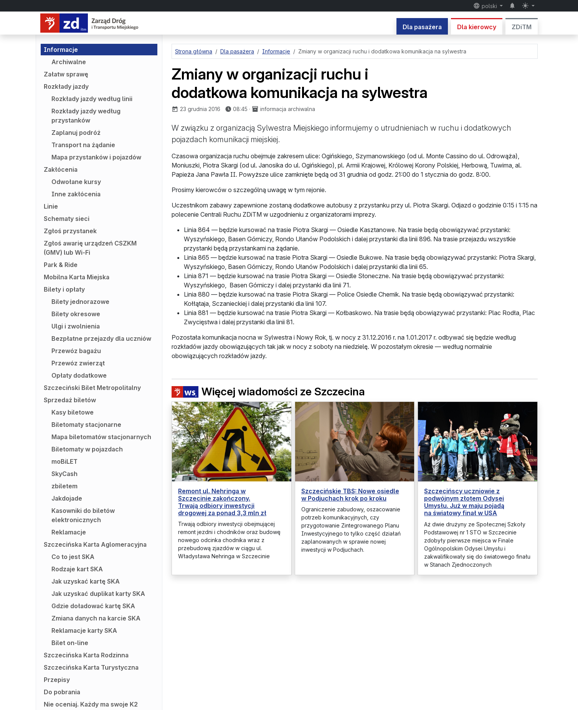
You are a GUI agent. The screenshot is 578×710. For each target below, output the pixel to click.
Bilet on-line (69, 643)
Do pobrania (62, 692)
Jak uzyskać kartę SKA (85, 581)
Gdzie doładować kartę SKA (93, 606)
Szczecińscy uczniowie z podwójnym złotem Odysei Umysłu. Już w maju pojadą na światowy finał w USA (464, 502)
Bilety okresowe (75, 314)
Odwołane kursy (76, 182)
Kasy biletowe (72, 412)
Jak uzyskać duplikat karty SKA (98, 593)
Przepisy (57, 679)
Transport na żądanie (83, 145)
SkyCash (64, 474)
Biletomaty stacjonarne (86, 424)
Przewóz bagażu (76, 351)
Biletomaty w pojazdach (87, 449)
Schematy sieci (66, 218)
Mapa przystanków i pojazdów (96, 157)
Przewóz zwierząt (78, 363)
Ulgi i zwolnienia (75, 326)
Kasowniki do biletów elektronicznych (83, 515)
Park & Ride (61, 265)
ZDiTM (522, 27)
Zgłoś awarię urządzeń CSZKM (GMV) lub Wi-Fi (90, 247)
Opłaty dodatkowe (79, 375)
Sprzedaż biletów (70, 400)
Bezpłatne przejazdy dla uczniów (101, 338)
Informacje (61, 49)
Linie (51, 206)
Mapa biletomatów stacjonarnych (101, 437)
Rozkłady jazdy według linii (91, 99)
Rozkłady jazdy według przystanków (86, 115)
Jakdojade (66, 498)
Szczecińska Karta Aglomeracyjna (95, 544)
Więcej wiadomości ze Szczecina (268, 391)
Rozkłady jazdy (66, 86)
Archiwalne (68, 62)
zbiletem (64, 486)
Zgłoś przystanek (70, 231)
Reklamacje (68, 532)
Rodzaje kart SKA (77, 569)
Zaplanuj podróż (76, 132)
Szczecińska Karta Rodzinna (86, 655)
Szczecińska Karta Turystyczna (91, 667)
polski (486, 5)
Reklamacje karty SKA (84, 630)
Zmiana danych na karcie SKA (95, 618)
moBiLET (64, 461)
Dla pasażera (422, 27)
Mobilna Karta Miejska (76, 277)
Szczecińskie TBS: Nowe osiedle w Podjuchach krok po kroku (350, 494)
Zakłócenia (61, 169)
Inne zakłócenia (76, 194)
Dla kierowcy (476, 27)
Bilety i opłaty (64, 289)
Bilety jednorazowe (80, 301)
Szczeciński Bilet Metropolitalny (92, 387)
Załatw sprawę (66, 74)
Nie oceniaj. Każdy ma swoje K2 (91, 704)
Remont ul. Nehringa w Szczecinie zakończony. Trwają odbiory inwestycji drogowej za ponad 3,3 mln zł (222, 502)
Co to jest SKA (72, 557)
